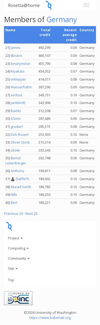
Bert (14, 202)
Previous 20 (13, 213)
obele (15, 150)
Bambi (16, 110)
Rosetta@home (24, 5)
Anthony (17, 170)
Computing (18, 248)
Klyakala (18, 71)
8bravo (16, 55)
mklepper (18, 79)
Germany (61, 19)
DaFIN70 (22, 178)
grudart (17, 126)
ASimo (16, 118)
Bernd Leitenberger (15, 160)
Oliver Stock (20, 142)
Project (15, 238)
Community (19, 258)
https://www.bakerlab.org (50, 317)
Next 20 (31, 213)
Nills (14, 194)
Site (13, 268)
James (16, 47)
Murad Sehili (21, 186)
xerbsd (16, 95)
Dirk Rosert (20, 134)
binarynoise (20, 63)
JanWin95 (18, 102)
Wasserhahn (21, 87)
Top (11, 280)
